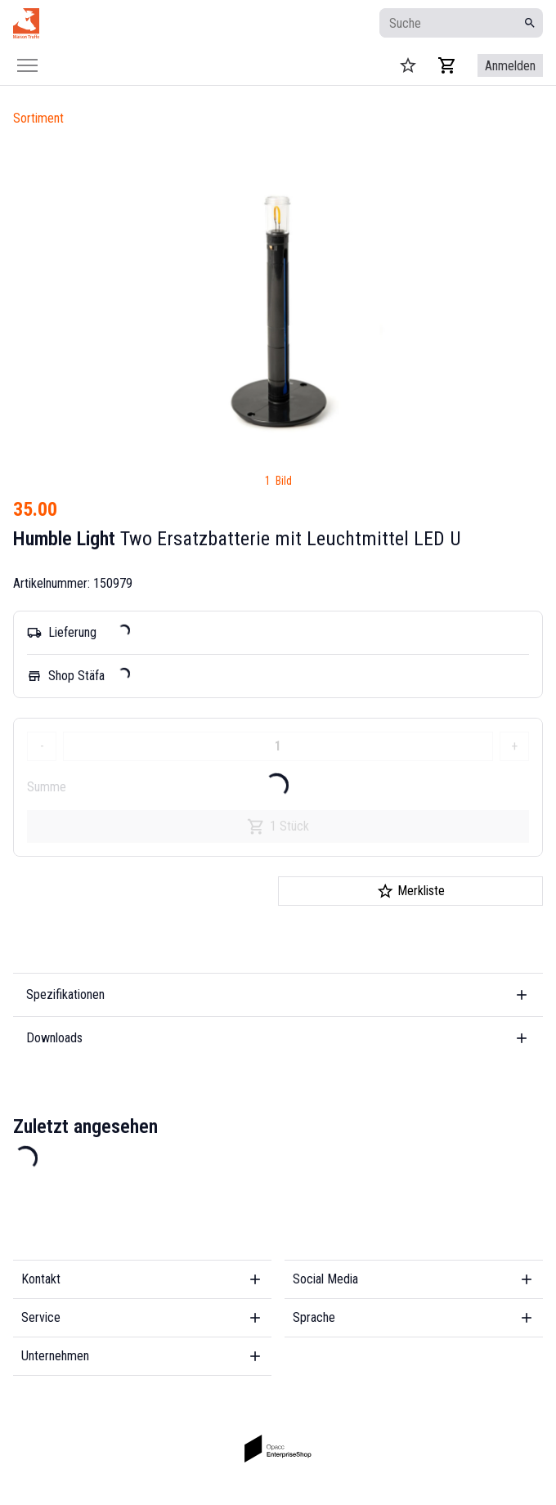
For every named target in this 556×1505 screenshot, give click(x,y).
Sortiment (38, 118)
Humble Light (64, 538)
